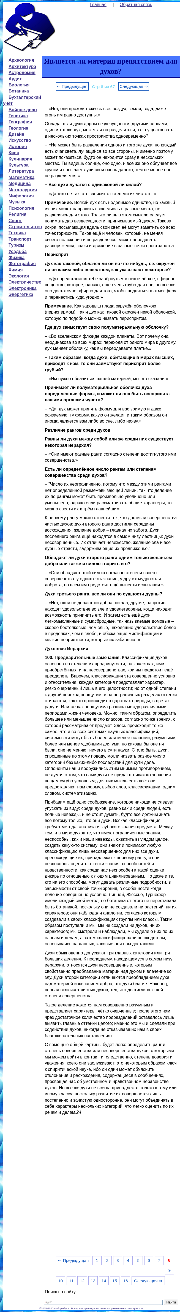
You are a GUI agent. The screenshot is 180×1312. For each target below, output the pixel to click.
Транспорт (20, 239)
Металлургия (23, 189)
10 (60, 1280)
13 (93, 1280)
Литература (21, 171)
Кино (14, 152)
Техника (17, 232)
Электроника (23, 288)
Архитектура (22, 66)
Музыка (17, 202)
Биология (19, 85)
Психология (21, 208)
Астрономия (22, 72)
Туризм (16, 245)
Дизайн (16, 134)
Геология (18, 128)
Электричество (25, 282)
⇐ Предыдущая (72, 86)
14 (104, 1280)
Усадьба (18, 251)
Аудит (15, 79)
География (20, 121)
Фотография (22, 263)
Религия (17, 214)
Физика (16, 257)
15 (114, 1280)
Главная (98, 4)
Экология (19, 276)
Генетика (18, 115)
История (18, 146)
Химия (16, 270)
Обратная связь (136, 4)
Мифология (21, 196)
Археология (21, 60)
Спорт (15, 220)
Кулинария (20, 159)
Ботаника (19, 91)
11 (71, 1280)
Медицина (20, 183)
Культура (19, 165)
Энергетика (21, 294)
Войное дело (23, 109)
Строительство (25, 226)
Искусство (20, 140)
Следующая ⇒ (133, 86)
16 (125, 1280)
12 (82, 1280)
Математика (21, 177)
